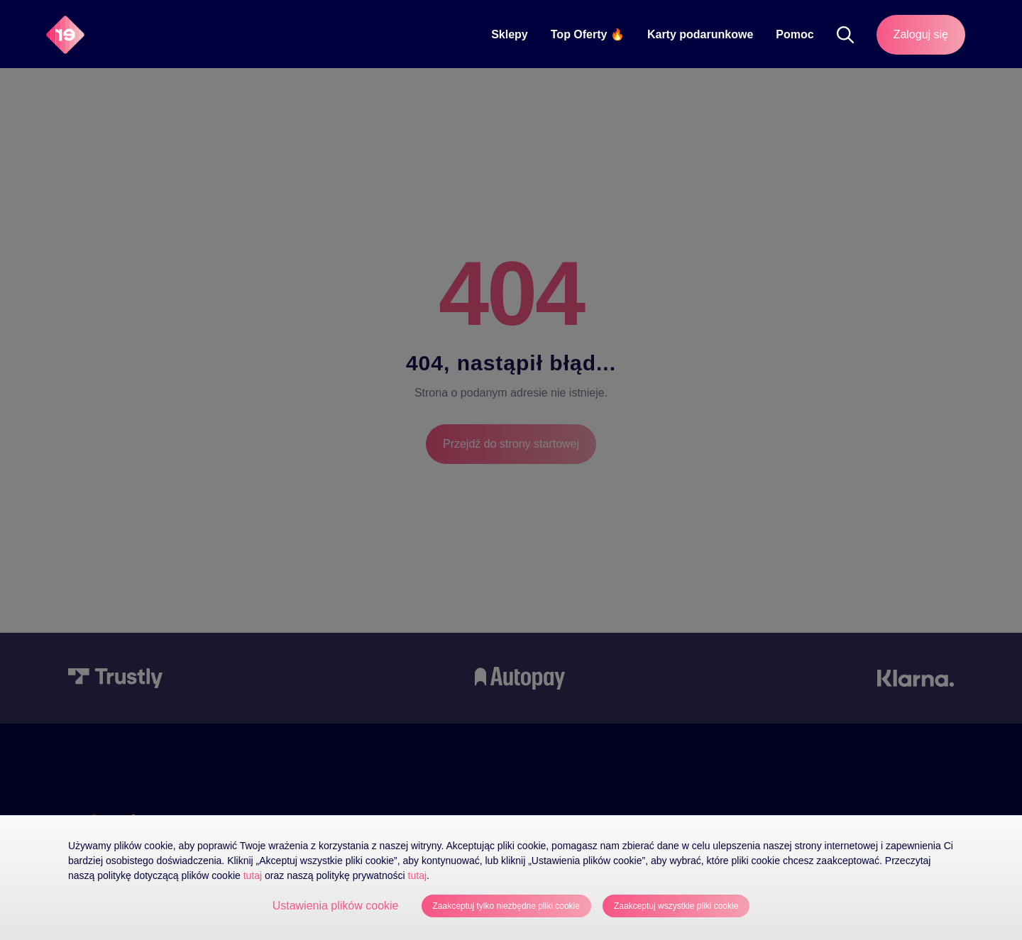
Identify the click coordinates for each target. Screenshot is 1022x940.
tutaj (252, 875)
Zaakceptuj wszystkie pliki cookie (676, 906)
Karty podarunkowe (700, 34)
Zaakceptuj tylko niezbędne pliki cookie (506, 906)
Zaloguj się (921, 34)
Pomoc (794, 34)
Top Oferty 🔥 (588, 34)
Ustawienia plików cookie (336, 906)
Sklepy (509, 34)
